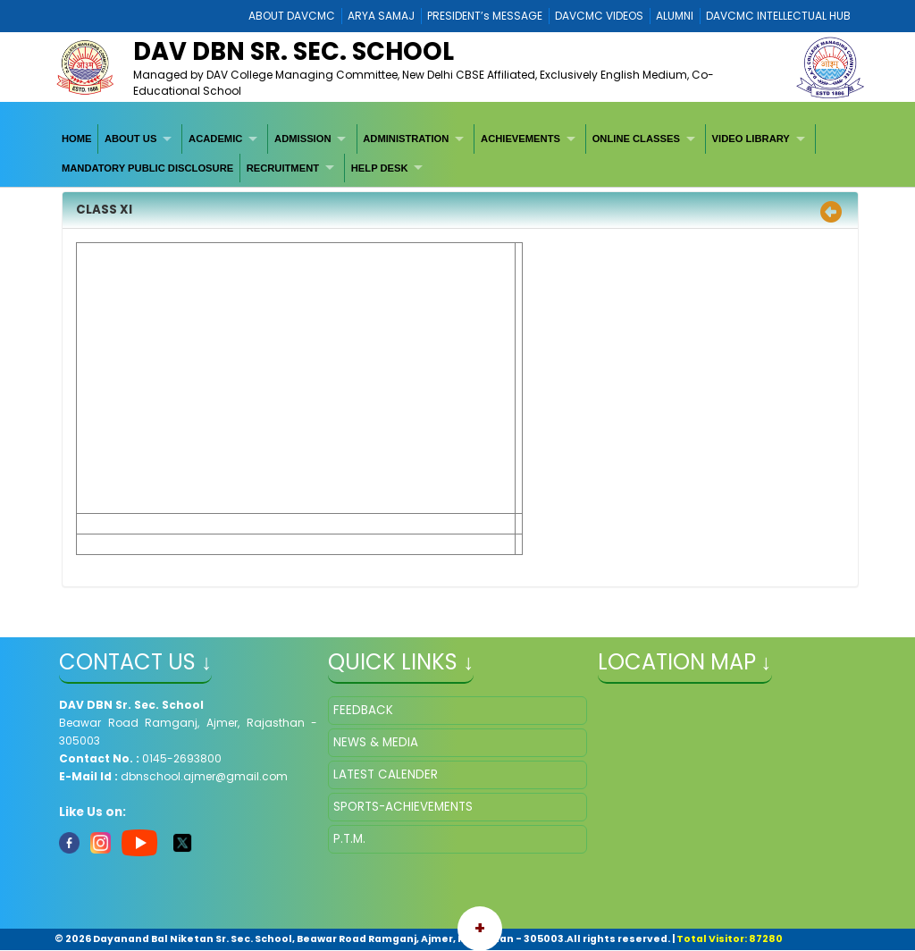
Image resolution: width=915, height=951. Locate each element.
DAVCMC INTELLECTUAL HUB (778, 15)
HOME (77, 138)
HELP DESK (379, 168)
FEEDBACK (363, 710)
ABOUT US (130, 138)
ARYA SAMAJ (381, 15)
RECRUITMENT (283, 168)
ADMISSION (302, 138)
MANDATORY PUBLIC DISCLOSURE (147, 168)
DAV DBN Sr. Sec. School (293, 51)
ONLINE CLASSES (636, 138)
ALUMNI (674, 15)
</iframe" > (727, 785)
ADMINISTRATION (406, 138)
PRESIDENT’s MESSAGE (484, 15)
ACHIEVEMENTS (520, 138)
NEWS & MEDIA (375, 742)
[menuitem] (76, 138)
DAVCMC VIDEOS (599, 15)
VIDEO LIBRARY (751, 138)
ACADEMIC (215, 138)
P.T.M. (349, 838)
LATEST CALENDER (385, 774)
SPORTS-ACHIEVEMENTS (403, 806)
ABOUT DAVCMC (291, 15)
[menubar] (457, 153)
